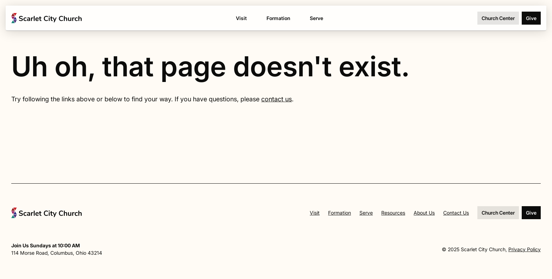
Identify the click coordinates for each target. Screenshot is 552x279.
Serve (366, 213)
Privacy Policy (524, 249)
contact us (276, 99)
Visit (315, 213)
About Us (424, 213)
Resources (393, 213)
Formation (339, 213)
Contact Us (456, 213)
